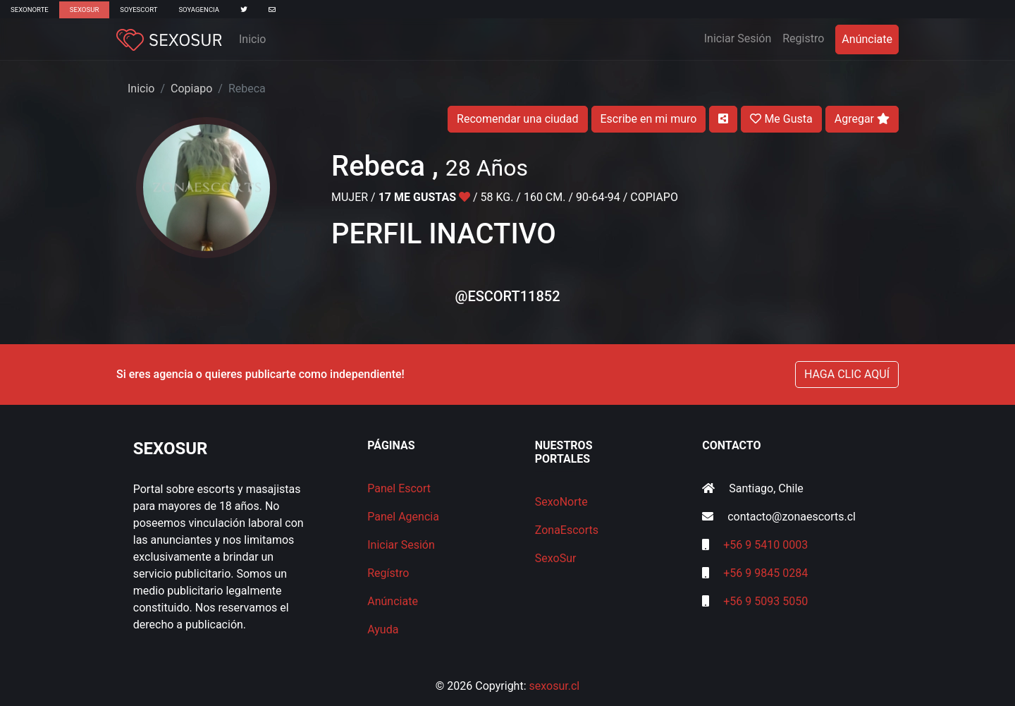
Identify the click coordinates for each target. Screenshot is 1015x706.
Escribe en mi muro (649, 119)
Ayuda (382, 629)
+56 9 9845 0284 (765, 573)
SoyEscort (138, 9)
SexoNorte (30, 9)
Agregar (862, 119)
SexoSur (84, 9)
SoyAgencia (198, 9)
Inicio (252, 39)
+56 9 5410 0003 (765, 545)
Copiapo (191, 88)
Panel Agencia (403, 516)
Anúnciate (867, 39)
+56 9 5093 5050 (765, 601)
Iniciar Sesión (740, 37)
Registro (803, 38)
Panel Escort (399, 488)
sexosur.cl (554, 686)
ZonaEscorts (566, 530)
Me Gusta (781, 119)
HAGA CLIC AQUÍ (847, 374)
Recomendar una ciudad (517, 119)
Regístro (388, 573)
